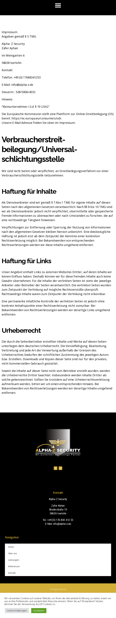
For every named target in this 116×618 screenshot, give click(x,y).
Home (11, 546)
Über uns (12, 553)
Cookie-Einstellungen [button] (17, 610)
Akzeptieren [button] (38, 610)
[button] (58, 5)
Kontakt (12, 572)
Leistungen (13, 559)
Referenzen (14, 566)
